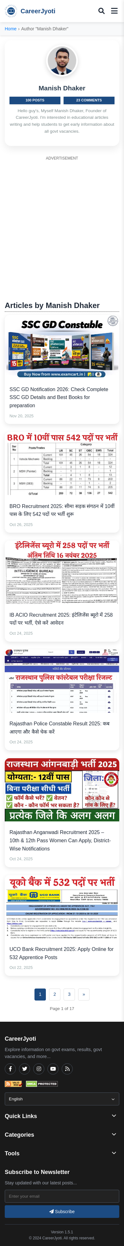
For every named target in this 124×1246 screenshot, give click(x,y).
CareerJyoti (30, 11)
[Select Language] (62, 1098)
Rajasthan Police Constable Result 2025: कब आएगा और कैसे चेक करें (59, 728)
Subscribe (62, 1211)
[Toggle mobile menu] (114, 11)
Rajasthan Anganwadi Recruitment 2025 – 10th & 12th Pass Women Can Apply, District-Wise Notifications (60, 840)
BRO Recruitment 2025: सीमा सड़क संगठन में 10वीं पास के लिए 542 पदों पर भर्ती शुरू (62, 510)
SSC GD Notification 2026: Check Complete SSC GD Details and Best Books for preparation (58, 397)
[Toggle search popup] (101, 11)
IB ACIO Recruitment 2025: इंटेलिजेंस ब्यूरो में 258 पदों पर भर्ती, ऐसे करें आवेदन (61, 619)
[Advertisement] (62, 225)
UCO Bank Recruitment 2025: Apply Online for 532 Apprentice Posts (61, 953)
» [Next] (84, 994)
